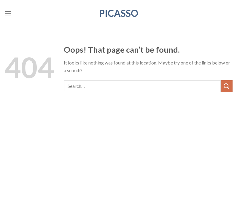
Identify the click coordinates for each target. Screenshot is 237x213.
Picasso (118, 13)
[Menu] (8, 13)
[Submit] (227, 86)
